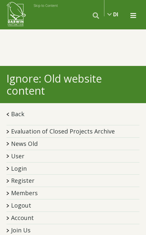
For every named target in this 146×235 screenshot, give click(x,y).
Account (22, 218)
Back (15, 114)
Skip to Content (45, 5)
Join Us (21, 230)
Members (24, 193)
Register (22, 180)
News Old (24, 144)
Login (19, 168)
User (17, 156)
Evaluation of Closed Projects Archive (63, 131)
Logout (21, 205)
